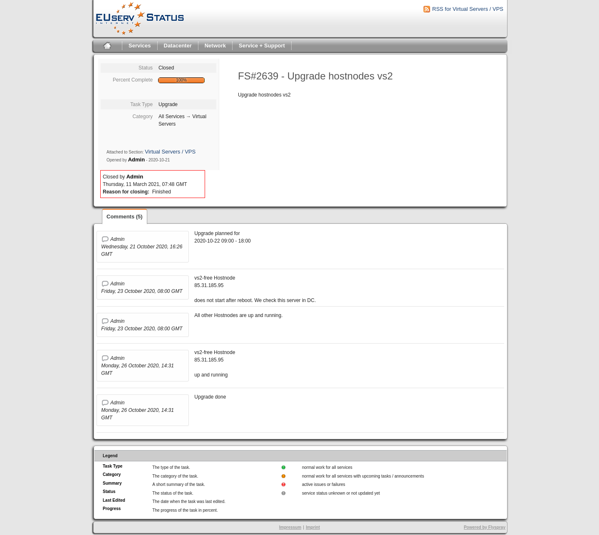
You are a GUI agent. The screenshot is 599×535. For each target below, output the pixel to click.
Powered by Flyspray (484, 527)
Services (140, 45)
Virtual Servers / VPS (170, 152)
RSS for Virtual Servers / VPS (467, 9)
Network (215, 45)
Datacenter (178, 45)
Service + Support (262, 45)
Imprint (313, 527)
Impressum (290, 527)
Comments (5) (124, 216)
